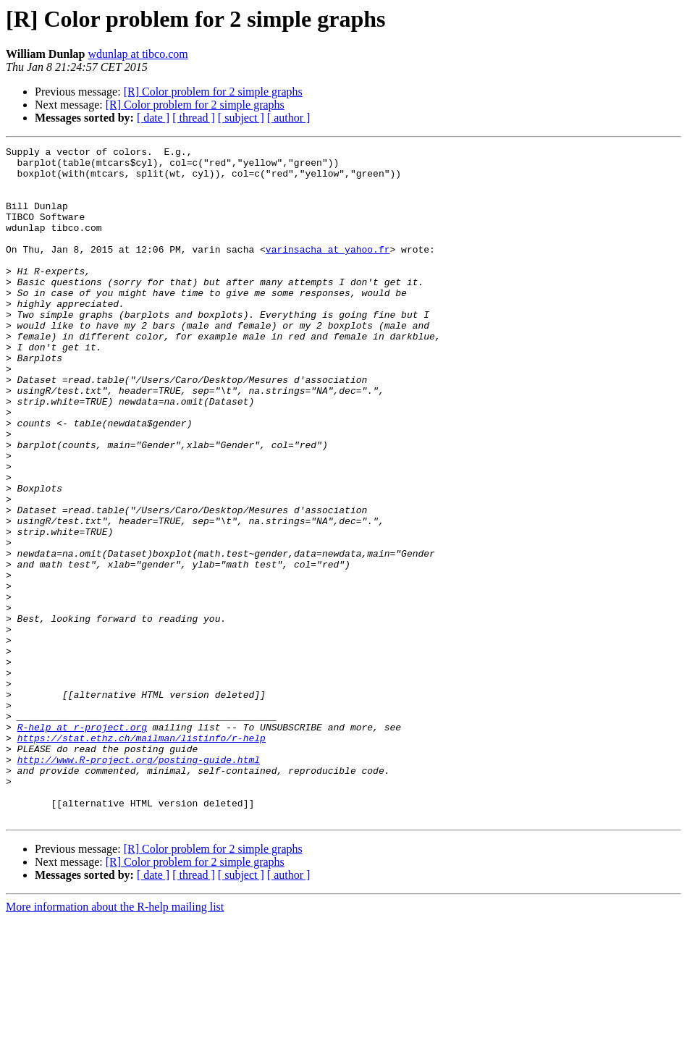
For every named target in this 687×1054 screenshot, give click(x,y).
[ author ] (289, 117)
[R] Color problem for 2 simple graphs (213, 91)
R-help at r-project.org (82, 844)
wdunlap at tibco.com (138, 54)
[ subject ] (241, 117)
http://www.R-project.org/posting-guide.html (138, 883)
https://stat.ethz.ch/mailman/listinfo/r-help (141, 857)
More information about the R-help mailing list (115, 1041)
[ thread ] (193, 117)
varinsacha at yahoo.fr (328, 270)
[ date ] (153, 117)
